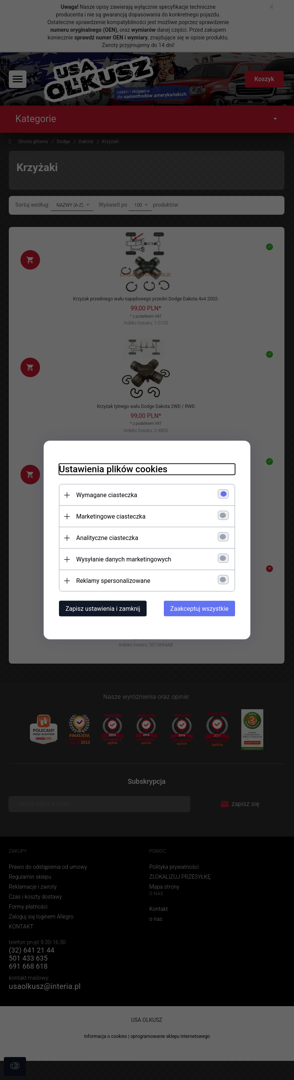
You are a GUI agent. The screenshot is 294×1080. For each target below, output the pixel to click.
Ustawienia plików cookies (113, 469)
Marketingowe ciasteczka (110, 516)
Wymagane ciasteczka (106, 495)
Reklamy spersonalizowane (113, 580)
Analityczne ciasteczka (107, 538)
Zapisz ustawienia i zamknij (102, 608)
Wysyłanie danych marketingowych (123, 559)
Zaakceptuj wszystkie (199, 608)
